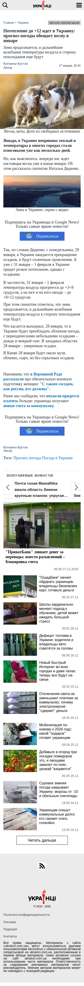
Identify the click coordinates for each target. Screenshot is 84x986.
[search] (5, 5)
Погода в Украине (57, 458)
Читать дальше (42, 840)
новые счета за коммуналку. (28, 406)
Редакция (10, 929)
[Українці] (42, 5)
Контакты (10, 936)
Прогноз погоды (27, 458)
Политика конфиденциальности (26, 914)
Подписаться (42, 236)
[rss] (42, 865)
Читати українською (64, 23)
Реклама (9, 922)
